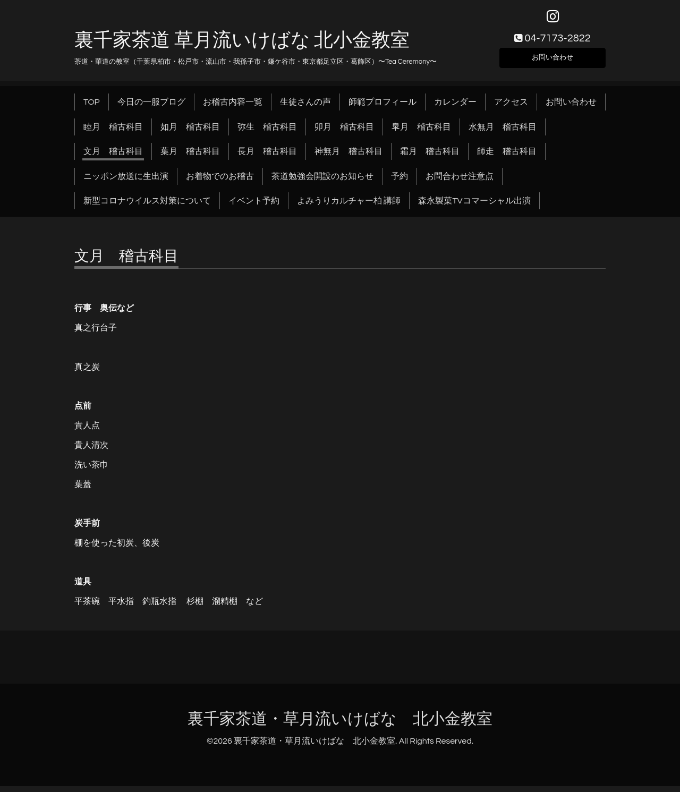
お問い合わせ (552, 61)
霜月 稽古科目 (430, 158)
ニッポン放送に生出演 (125, 182)
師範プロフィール (382, 108)
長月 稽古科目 (267, 158)
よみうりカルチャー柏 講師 (349, 207)
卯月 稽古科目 (344, 133)
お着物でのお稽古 (220, 182)
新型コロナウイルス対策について (147, 207)
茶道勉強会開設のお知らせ (322, 182)
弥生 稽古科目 (267, 133)
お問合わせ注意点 (460, 182)
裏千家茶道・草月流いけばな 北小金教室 (340, 725)
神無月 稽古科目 (348, 158)
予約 (399, 182)
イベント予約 (253, 207)
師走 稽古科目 (507, 158)
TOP (91, 108)
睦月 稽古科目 (113, 133)
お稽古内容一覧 (232, 108)
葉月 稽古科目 (190, 158)
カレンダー (455, 108)
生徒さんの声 (305, 108)
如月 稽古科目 (190, 133)
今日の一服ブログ (151, 108)
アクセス (511, 108)
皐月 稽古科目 (421, 133)
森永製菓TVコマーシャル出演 (474, 207)
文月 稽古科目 (113, 158)
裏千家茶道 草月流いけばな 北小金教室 (242, 46)
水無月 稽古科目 (503, 133)
